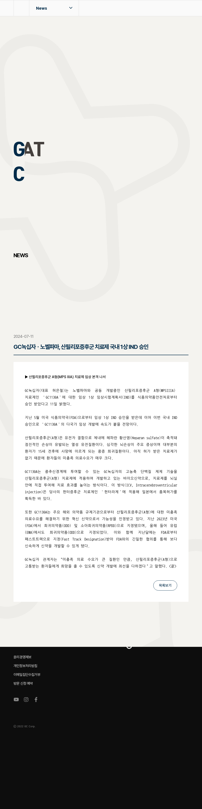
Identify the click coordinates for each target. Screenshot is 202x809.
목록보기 (165, 585)
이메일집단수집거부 (27, 675)
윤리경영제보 (22, 657)
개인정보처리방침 (25, 666)
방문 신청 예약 (23, 683)
